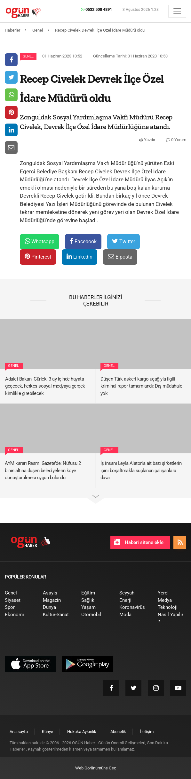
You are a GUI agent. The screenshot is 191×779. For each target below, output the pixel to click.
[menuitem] (19, 593)
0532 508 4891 (96, 9)
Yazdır (147, 139)
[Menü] (177, 11)
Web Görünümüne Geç (95, 768)
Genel (28, 56)
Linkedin (79, 256)
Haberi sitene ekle (138, 542)
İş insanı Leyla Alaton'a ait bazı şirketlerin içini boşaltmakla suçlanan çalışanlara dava (141, 470)
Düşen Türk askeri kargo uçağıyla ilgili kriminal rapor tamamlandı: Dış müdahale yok (141, 386)
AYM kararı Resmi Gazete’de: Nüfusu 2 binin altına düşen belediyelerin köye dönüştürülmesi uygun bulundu (43, 470)
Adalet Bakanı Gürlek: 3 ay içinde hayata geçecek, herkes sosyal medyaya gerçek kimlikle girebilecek (45, 386)
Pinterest (38, 256)
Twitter (123, 241)
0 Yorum (176, 139)
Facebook (83, 241)
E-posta (120, 256)
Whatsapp (39, 241)
